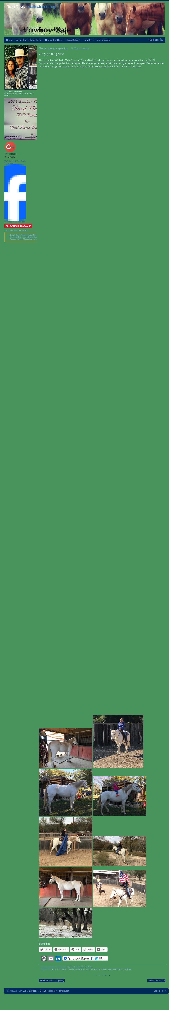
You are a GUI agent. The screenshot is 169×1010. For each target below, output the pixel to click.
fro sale (70, 969)
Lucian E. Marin (29, 991)
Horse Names (33, 235)
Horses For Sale (53, 40)
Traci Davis (16, 6)
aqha (54, 969)
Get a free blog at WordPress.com (55, 991)
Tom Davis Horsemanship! (96, 40)
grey (83, 969)
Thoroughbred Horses (30, 237)
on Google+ (10, 156)
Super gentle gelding (53, 48)
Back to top (158, 991)
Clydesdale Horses (30, 239)
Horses (12, 235)
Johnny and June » (156, 980)
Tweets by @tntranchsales (15, 230)
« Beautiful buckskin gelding (52, 980)
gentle (77, 969)
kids (88, 969)
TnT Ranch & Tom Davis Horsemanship (15, 162)
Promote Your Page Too (14, 222)
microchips (95, 969)
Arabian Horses (16, 239)
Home (9, 40)
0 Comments (80, 48)
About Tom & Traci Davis (28, 40)
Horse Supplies (15, 237)
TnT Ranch (10, 154)
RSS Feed (153, 39)
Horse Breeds (21, 235)
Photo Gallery (73, 40)
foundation (61, 969)
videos (104, 969)
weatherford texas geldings (119, 969)
